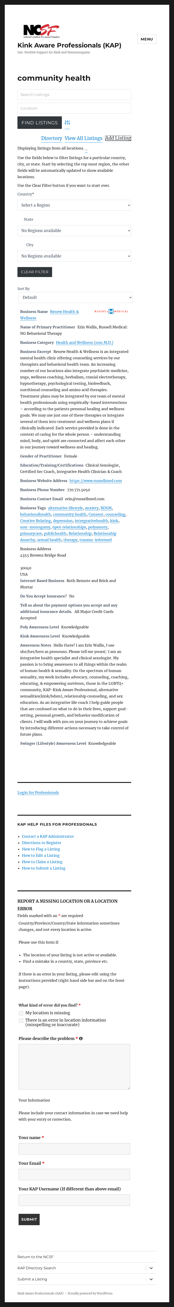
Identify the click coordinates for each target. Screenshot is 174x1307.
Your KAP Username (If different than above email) (70, 1189)
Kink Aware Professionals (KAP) (69, 45)
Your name (31, 1137)
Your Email (32, 1163)
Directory (51, 138)
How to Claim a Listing (42, 862)
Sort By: (23, 289)
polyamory (97, 527)
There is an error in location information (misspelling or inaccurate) (65, 1022)
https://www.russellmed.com (96, 480)
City (29, 244)
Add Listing (118, 138)
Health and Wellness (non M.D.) (84, 342)
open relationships (69, 527)
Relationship (80, 533)
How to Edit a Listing (41, 855)
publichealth (55, 533)
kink (114, 520)
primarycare (31, 533)
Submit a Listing (32, 1279)
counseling (115, 514)
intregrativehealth (91, 520)
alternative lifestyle (65, 508)
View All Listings (83, 138)
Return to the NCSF (35, 1257)
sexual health (49, 539)
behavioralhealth (35, 514)
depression (63, 520)
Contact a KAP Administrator (48, 836)
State (28, 219)
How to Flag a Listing (41, 849)
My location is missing (47, 1013)
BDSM (106, 508)
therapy (70, 539)
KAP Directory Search (36, 1268)
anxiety (92, 508)
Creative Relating (35, 520)
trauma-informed (96, 539)
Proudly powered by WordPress (90, 1293)
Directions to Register (41, 842)
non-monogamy (35, 527)
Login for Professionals (38, 792)
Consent (96, 514)
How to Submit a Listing (43, 868)
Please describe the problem (51, 1038)
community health (70, 514)
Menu (147, 39)
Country (25, 194)
